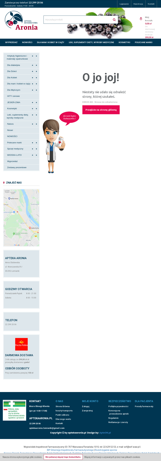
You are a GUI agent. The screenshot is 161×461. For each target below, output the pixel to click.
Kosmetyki (124, 42)
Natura (10, 124)
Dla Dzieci (12, 71)
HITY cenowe (13, 96)
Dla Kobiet (12, 77)
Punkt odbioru (62, 415)
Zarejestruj (87, 410)
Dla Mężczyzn (13, 90)
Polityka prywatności (118, 406)
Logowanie (124, 4)
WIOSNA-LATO (14, 155)
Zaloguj (85, 406)
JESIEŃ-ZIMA (13, 102)
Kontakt (151, 4)
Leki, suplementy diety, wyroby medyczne (91, 42)
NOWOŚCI (12, 136)
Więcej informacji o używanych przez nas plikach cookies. (112, 457)
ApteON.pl (105, 432)
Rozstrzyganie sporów (106, 450)
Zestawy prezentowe (16, 167)
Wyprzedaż (11, 42)
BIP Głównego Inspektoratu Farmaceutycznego (70, 450)
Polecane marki (143, 42)
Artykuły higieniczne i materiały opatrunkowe (17, 57)
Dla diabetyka (13, 65)
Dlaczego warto (63, 419)
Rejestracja (138, 4)
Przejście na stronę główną (101, 109)
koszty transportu (64, 410)
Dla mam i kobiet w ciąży (50, 42)
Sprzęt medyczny (15, 149)
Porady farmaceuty (144, 406)
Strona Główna (63, 406)
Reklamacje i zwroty (118, 422)
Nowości (27, 42)
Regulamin (113, 418)
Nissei (10, 130)
